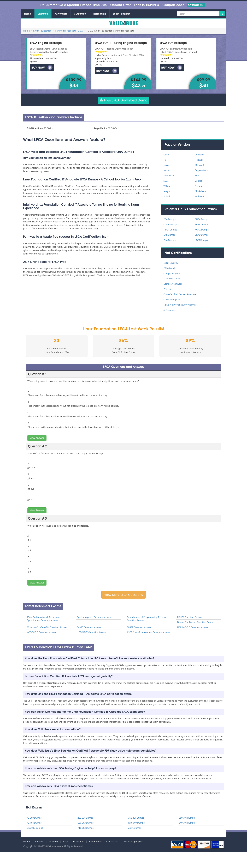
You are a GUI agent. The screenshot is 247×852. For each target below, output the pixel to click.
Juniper (167, 165)
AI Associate (169, 310)
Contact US (112, 841)
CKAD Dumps (201, 234)
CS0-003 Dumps (85, 822)
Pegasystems (201, 170)
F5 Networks (169, 268)
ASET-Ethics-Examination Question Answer (148, 632)
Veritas (198, 180)
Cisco (166, 154)
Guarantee (80, 14)
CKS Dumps (169, 234)
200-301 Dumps (85, 817)
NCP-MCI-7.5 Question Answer (192, 627)
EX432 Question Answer (139, 627)
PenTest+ (168, 288)
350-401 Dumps (136, 817)
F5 (164, 159)
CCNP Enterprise (171, 299)
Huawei (199, 159)
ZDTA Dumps (134, 827)
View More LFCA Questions (123, 595)
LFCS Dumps (201, 240)
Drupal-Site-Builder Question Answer (195, 622)
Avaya (166, 191)
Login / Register (121, 14)
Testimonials (99, 14)
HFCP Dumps (170, 229)
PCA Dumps (169, 219)
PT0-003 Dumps (85, 827)
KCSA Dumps (201, 224)
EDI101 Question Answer (189, 617)
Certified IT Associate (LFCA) (69, 30)
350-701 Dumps (187, 817)
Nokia (166, 170)
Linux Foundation (42, 30)
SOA (165, 180)
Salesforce (168, 175)
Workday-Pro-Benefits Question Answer (47, 627)
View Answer (37, 438)
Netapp (199, 185)
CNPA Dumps (201, 219)
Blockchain (200, 191)
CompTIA (199, 154)
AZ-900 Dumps (34, 817)
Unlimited (43, 14)
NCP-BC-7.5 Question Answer (41, 632)
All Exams (53, 841)
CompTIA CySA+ (171, 273)
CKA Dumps (169, 240)
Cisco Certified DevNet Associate (179, 294)
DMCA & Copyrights (132, 841)
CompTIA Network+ (173, 283)
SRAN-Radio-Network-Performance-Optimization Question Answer (45, 619)
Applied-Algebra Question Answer (94, 617)
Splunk (166, 196)
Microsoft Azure (171, 278)
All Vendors (61, 14)
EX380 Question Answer (89, 627)
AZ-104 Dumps (34, 822)
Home (27, 14)
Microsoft (200, 165)
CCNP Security (170, 262)
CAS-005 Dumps (35, 827)
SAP (197, 175)
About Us (39, 841)
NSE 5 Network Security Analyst (179, 304)
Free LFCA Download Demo (123, 100)
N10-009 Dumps (136, 822)
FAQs (65, 841)
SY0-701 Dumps (187, 822)
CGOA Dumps (170, 224)
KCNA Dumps (202, 229)
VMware (167, 185)
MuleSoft (199, 196)
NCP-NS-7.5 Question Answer (92, 632)
